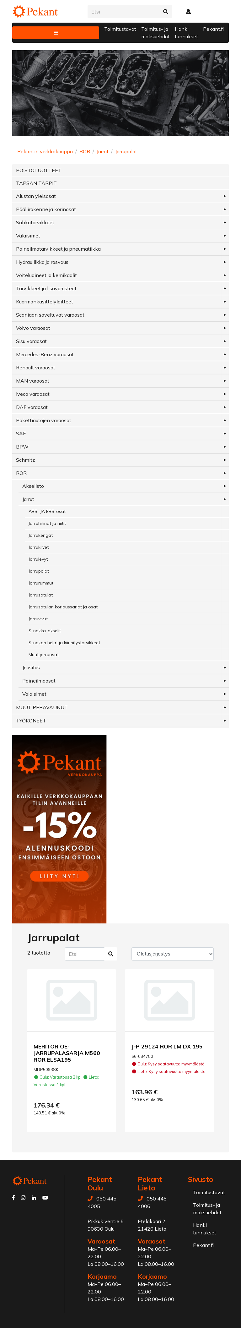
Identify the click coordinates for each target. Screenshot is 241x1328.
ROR (84, 151)
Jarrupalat (126, 151)
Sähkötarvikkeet (35, 222)
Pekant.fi (213, 29)
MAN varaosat (32, 381)
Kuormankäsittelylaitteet (44, 301)
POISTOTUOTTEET (39, 170)
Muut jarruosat (44, 654)
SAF (21, 433)
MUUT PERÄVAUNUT (42, 707)
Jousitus (31, 667)
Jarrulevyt (38, 559)
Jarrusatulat (41, 595)
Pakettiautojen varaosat (43, 420)
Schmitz (25, 460)
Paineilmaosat (39, 681)
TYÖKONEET (31, 720)
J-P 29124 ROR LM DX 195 (167, 1046)
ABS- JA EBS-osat (47, 511)
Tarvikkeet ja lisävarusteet (46, 288)
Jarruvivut (38, 619)
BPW (22, 447)
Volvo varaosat (33, 328)
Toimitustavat (120, 29)
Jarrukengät (41, 535)
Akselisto (33, 486)
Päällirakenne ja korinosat (46, 209)
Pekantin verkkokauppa (45, 151)
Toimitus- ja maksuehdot (155, 33)
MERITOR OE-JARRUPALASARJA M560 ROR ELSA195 (67, 1053)
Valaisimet (28, 235)
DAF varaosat (32, 407)
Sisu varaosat (31, 341)
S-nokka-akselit (45, 631)
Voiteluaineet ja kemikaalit (46, 275)
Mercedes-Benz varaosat (45, 354)
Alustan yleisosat (36, 196)
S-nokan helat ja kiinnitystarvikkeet (64, 642)
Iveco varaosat (33, 394)
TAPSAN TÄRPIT (36, 183)
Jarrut (103, 151)
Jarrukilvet (39, 547)
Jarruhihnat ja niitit (47, 523)
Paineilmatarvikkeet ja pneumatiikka (58, 249)
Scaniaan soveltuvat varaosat (50, 315)
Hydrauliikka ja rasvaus (42, 262)
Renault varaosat (35, 367)
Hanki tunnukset (186, 33)
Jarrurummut (41, 583)
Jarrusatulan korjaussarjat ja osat (63, 607)
